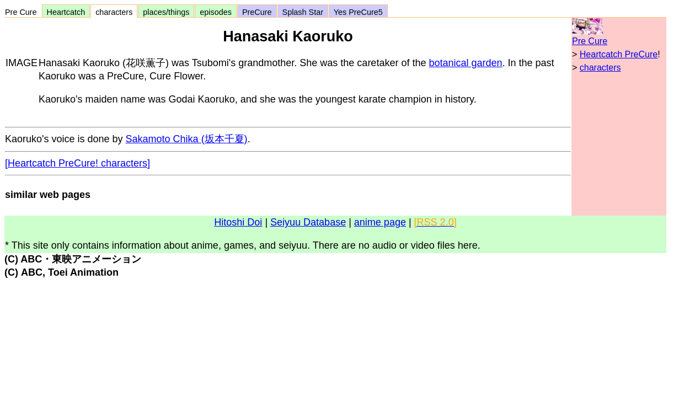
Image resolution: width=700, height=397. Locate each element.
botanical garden (465, 62)
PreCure (257, 12)
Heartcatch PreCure (619, 54)
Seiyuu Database (308, 222)
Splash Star (303, 12)
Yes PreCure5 (358, 12)
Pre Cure (23, 12)
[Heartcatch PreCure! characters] (77, 163)
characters (114, 12)
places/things (166, 12)
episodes (215, 12)
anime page (380, 222)
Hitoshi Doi (238, 222)
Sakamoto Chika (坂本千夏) (187, 138)
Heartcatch (66, 12)
